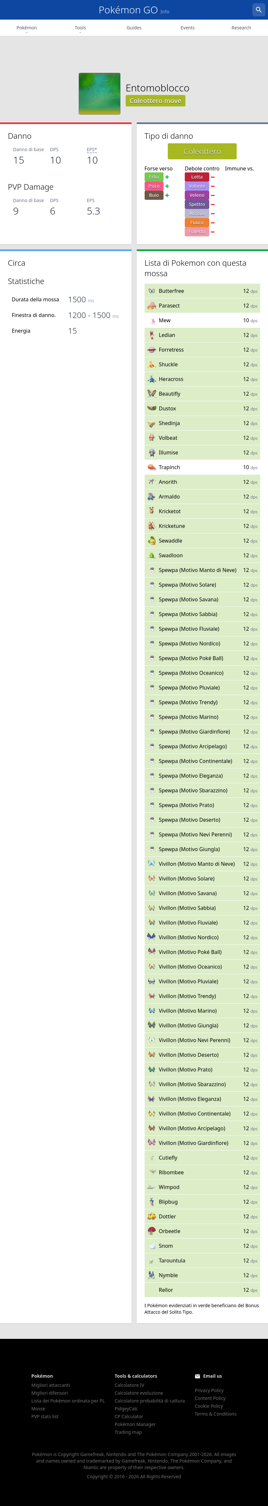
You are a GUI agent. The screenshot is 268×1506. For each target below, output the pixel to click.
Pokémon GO (134, 9)
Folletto (197, 232)
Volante (197, 186)
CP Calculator (129, 1416)
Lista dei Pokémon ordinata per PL (68, 1401)
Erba (154, 177)
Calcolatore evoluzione (139, 1393)
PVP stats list (44, 1416)
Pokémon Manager (135, 1424)
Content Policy (210, 1398)
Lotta (197, 177)
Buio (154, 195)
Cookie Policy (209, 1406)
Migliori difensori (49, 1393)
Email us (212, 1376)
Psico (154, 186)
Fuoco (196, 222)
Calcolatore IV (129, 1385)
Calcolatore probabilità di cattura (150, 1401)
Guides (134, 27)
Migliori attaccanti (50, 1385)
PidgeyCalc (126, 1408)
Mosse (38, 1408)
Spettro (197, 204)
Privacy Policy (209, 1390)
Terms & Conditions (216, 1414)
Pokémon (26, 29)
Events (188, 27)
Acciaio (197, 213)
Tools (80, 29)
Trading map (128, 1432)
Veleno (197, 195)
